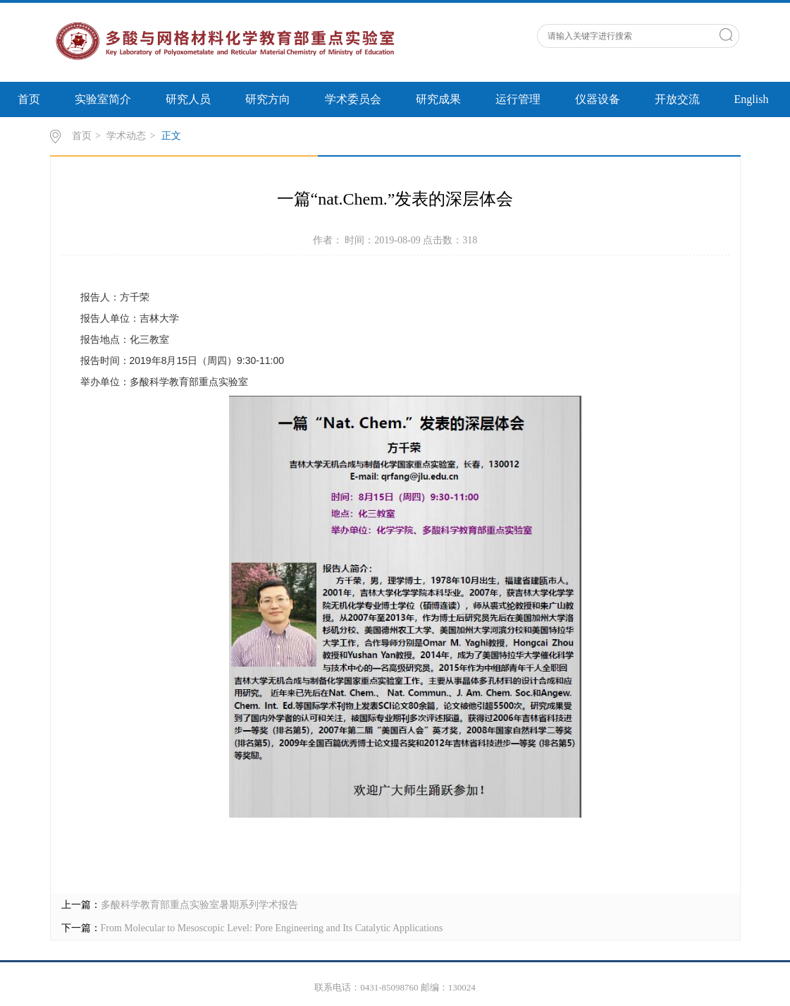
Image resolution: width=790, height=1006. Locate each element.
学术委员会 (353, 99)
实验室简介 (103, 99)
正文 (171, 136)
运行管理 (518, 99)
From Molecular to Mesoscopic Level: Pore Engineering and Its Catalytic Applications (272, 928)
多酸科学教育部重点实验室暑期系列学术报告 (199, 904)
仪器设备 (597, 99)
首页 (29, 99)
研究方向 (267, 99)
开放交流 (677, 99)
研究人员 (188, 99)
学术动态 (126, 136)
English (751, 99)
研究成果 (438, 99)
